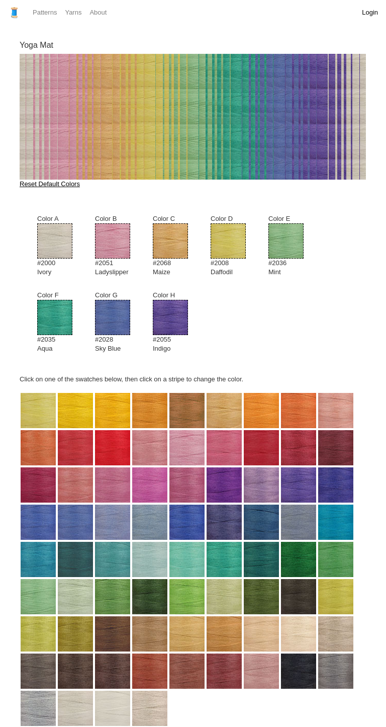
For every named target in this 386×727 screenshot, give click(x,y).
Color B (119, 246)
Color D (234, 246)
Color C (177, 246)
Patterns (45, 12)
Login (370, 12)
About (98, 12)
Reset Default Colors (50, 184)
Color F (61, 322)
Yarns (73, 12)
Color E (292, 246)
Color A (61, 246)
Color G (119, 322)
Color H (177, 322)
